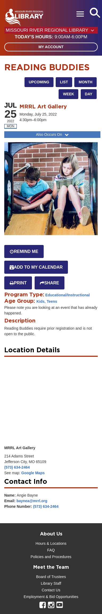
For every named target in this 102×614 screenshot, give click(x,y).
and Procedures (57, 557)
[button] (51, 37)
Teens (52, 301)
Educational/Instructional (67, 295)
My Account (50, 47)
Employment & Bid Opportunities (51, 597)
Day (88, 94)
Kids (40, 301)
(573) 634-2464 (17, 467)
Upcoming (39, 82)
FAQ (51, 550)
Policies (37, 557)
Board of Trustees (51, 577)
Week (68, 94)
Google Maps (33, 473)
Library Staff (51, 583)
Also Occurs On (53, 134)
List (64, 82)
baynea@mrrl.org (32, 501)
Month (85, 82)
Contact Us (51, 590)
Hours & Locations (50, 543)
